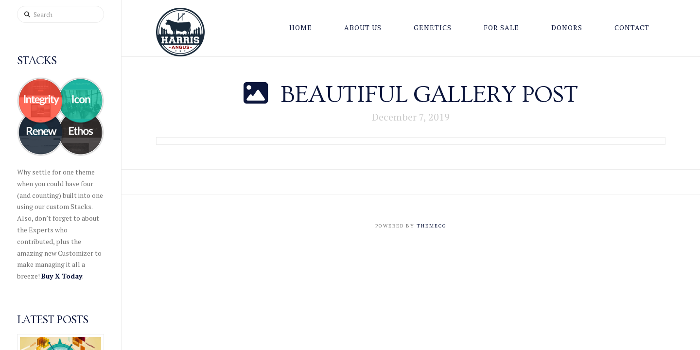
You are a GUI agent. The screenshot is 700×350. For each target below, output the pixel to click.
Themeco (432, 226)
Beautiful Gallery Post (429, 94)
